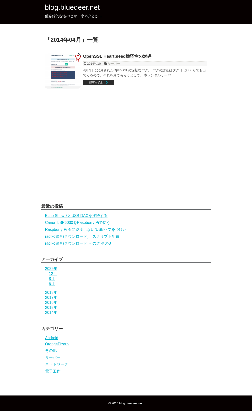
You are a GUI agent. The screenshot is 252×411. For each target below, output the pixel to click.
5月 (52, 284)
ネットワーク (56, 364)
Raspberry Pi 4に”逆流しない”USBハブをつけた (86, 229)
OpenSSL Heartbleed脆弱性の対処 (117, 56)
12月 (53, 274)
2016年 (51, 302)
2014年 (51, 313)
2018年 (51, 292)
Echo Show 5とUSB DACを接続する (76, 216)
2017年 (51, 297)
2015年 (51, 308)
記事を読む (96, 82)
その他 (51, 350)
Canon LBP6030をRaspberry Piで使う (78, 223)
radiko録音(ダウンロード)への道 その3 (78, 243)
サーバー (114, 63)
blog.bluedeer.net (72, 7)
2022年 (51, 269)
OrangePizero (57, 344)
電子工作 (52, 371)
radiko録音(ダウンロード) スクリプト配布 (82, 236)
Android (51, 338)
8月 (52, 279)
